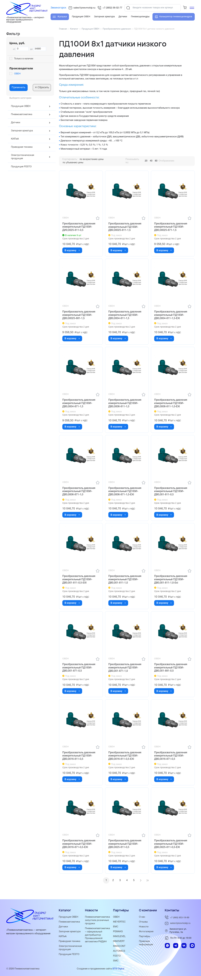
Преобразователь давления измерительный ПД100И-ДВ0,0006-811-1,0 (124, 403)
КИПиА (15, 139)
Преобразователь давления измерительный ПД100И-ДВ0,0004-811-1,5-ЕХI (170, 315)
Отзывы (143, 922)
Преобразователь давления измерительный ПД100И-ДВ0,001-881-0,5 (170, 667)
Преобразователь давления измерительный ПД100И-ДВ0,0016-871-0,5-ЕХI (78, 844)
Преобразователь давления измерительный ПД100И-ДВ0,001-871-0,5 (78, 667)
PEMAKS (118, 931)
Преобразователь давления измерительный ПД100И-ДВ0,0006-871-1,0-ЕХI (124, 491)
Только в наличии (23, 59)
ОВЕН (17, 74)
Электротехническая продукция (22, 157)
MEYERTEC (119, 922)
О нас (142, 917)
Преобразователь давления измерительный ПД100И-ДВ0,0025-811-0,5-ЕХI (170, 844)
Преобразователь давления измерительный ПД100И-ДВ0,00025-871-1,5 (170, 227)
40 (151, 161)
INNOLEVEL (119, 936)
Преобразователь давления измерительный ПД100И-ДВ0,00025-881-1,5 (78, 315)
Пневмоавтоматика (21, 114)
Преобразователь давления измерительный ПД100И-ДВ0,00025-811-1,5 (124, 227)
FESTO (117, 956)
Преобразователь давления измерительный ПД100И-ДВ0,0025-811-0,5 (124, 844)
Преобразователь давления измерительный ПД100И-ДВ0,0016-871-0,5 (170, 756)
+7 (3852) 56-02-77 (110, 8)
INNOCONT (119, 946)
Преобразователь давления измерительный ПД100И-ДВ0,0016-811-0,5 (78, 756)
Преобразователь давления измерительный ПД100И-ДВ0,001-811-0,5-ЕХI (78, 579)
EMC (115, 927)
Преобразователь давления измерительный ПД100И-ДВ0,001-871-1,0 (124, 667)
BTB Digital (118, 969)
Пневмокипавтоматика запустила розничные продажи (97, 920)
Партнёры (144, 936)
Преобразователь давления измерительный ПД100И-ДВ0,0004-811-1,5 (124, 315)
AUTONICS (119, 951)
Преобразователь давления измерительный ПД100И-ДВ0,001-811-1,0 (124, 579)
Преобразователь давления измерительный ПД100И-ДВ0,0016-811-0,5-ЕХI (124, 756)
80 (156, 161)
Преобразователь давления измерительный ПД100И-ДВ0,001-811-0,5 (170, 491)
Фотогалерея (146, 931)
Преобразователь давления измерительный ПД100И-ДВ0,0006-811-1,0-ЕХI (170, 403)
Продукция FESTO (21, 167)
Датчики (15, 122)
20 (146, 161)
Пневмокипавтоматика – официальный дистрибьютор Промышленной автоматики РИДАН (97, 935)
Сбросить (42, 87)
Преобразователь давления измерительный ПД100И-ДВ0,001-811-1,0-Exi (170, 579)
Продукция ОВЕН (20, 106)
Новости (143, 927)
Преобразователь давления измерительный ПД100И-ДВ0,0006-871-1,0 (78, 491)
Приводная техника (22, 147)
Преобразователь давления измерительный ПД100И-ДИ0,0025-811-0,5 (78, 227)
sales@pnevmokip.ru (81, 8)
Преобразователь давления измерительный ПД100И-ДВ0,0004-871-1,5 (78, 403)
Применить (18, 87)
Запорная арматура (22, 131)
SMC (115, 961)
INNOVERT (119, 941)
